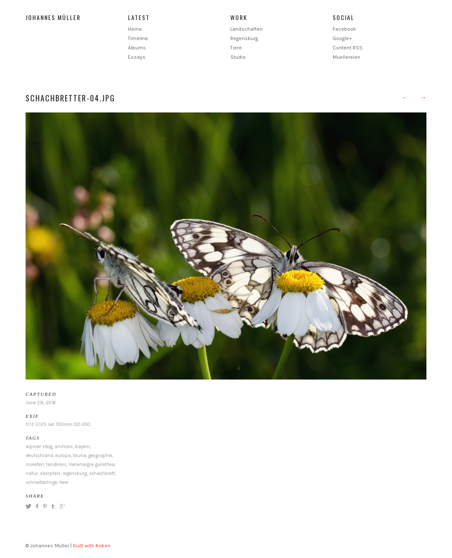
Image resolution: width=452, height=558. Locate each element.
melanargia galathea (92, 464)
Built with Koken (91, 546)
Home (135, 29)
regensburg (75, 473)
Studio (238, 57)
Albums (137, 48)
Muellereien (346, 57)
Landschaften (246, 29)
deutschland (39, 455)
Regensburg (244, 38)
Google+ (342, 38)
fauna (79, 455)
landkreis (56, 464)
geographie (100, 455)
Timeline (138, 38)
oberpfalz (50, 473)
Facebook (344, 29)
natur (32, 473)
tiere (63, 482)
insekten (35, 464)
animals (64, 446)
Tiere (236, 48)
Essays (136, 57)
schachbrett (102, 473)
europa (63, 455)
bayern (82, 446)
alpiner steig (39, 446)
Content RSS (347, 48)
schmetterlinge (41, 482)
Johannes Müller (53, 17)
